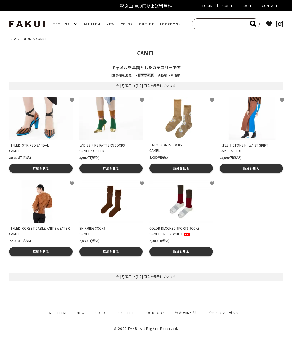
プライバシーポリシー (225, 313)
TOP (12, 39)
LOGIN (207, 5)
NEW (110, 24)
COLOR (127, 24)
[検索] (253, 23)
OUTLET (146, 24)
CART (247, 5)
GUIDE (227, 5)
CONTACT (270, 5)
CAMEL (41, 39)
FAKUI (133, 328)
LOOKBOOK (170, 24)
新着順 (175, 75)
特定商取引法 (186, 313)
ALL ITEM (92, 24)
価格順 (162, 75)
